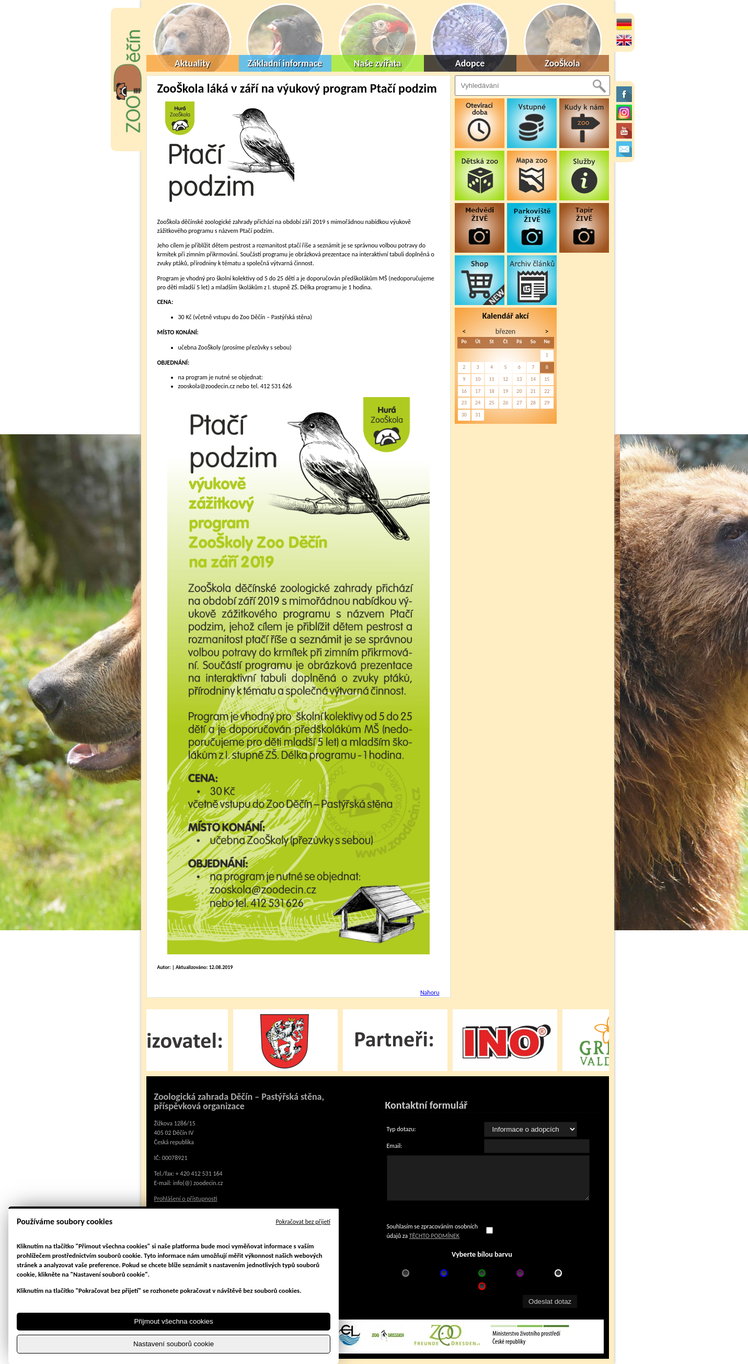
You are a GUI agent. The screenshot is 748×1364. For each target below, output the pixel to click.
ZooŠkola (562, 63)
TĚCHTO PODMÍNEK (434, 1235)
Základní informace (285, 63)
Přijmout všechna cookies (173, 1321)
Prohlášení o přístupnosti (185, 1198)
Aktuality (192, 63)
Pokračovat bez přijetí (302, 1221)
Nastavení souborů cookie (173, 1344)
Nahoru (430, 992)
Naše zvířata (377, 63)
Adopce (470, 63)
